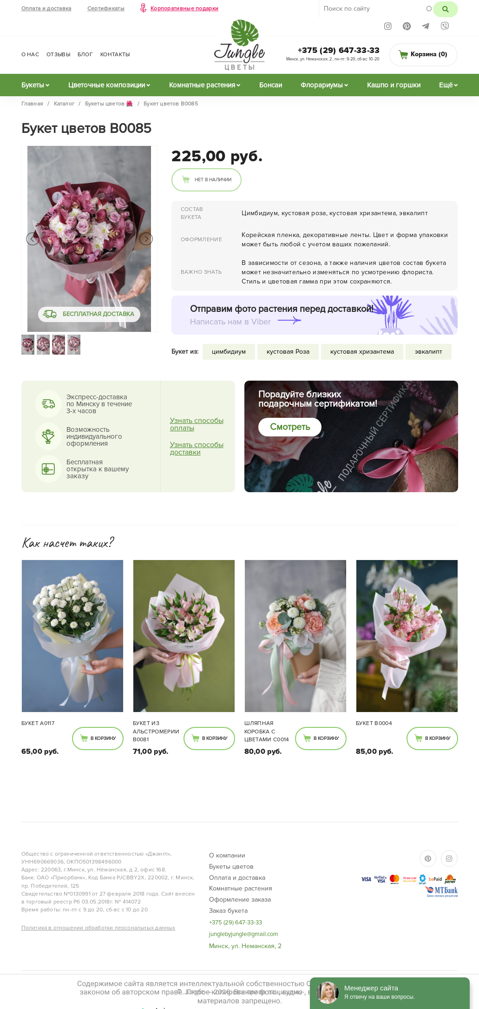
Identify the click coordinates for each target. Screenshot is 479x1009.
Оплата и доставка (46, 8)
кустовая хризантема (362, 352)
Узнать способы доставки (196, 448)
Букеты (32, 85)
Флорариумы (322, 85)
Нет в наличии (213, 180)
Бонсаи (270, 85)
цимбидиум (229, 352)
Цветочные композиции (106, 85)
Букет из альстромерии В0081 (156, 731)
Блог (85, 54)
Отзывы (58, 54)
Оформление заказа (240, 899)
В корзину (103, 738)
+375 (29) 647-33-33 (339, 50)
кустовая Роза (288, 352)
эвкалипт (428, 352)
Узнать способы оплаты (196, 424)
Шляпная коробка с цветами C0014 (266, 731)
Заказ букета (228, 911)
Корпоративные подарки (184, 8)
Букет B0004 (374, 723)
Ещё (446, 85)
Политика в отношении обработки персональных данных (98, 927)
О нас (30, 54)
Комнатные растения (202, 85)
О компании (227, 855)
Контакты (115, 54)
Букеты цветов (231, 867)
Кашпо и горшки (393, 85)
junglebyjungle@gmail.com (243, 934)
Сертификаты (106, 8)
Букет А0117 (37, 723)
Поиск (445, 9)
